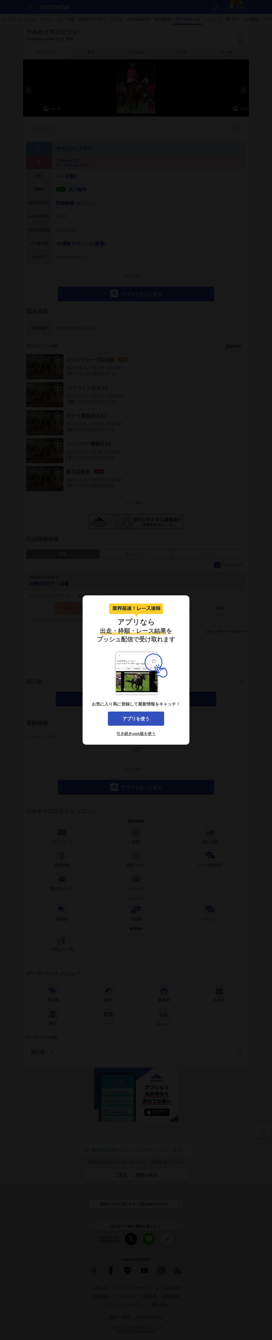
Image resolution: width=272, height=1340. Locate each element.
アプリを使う (136, 718)
